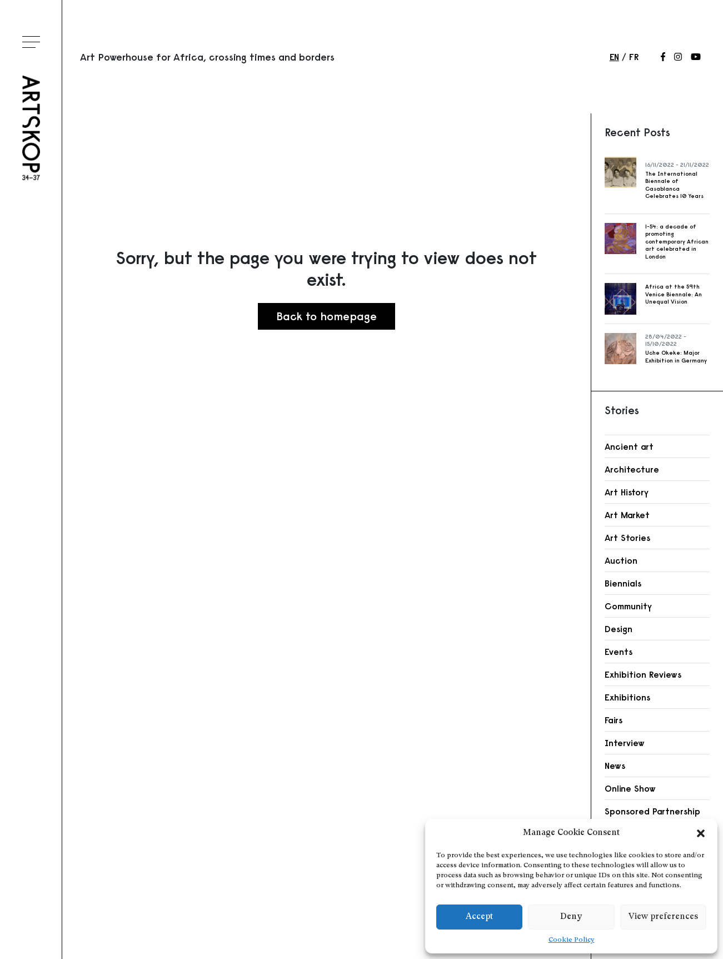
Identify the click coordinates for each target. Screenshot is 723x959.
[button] (700, 833)
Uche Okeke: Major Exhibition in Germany (676, 356)
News (615, 765)
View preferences (663, 917)
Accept (479, 917)
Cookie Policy (572, 940)
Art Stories (627, 537)
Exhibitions (627, 697)
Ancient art (629, 446)
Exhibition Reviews (643, 674)
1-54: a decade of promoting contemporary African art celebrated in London (677, 241)
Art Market (627, 514)
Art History (627, 492)
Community (628, 606)
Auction (621, 560)
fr (634, 56)
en (614, 56)
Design (618, 628)
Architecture (632, 469)
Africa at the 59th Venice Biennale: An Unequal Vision (673, 294)
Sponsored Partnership (652, 811)
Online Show (630, 788)
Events (618, 651)
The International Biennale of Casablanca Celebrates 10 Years (674, 185)
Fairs (613, 720)
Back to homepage (326, 316)
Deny (571, 917)
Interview (625, 742)
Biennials (623, 583)
